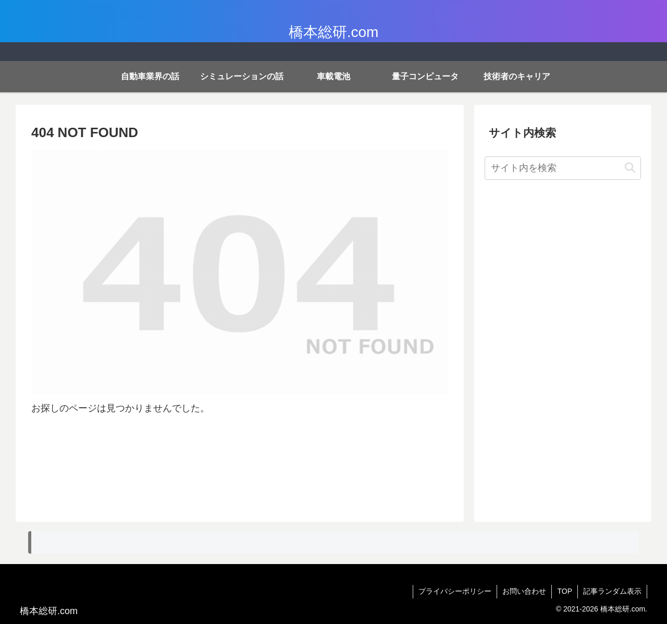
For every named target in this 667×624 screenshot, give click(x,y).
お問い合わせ (524, 591)
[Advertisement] (563, 355)
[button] (630, 168)
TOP (564, 591)
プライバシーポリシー (454, 591)
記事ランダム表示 (612, 591)
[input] (563, 168)
